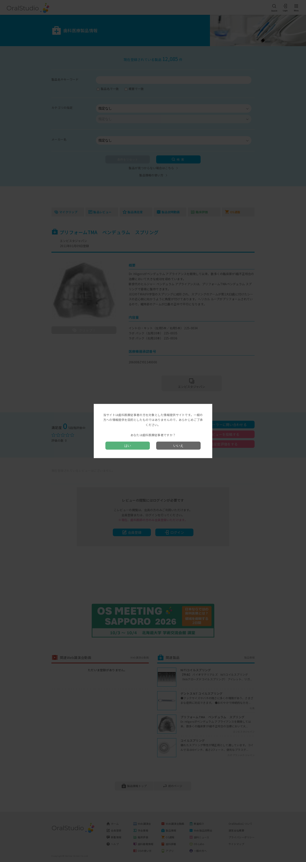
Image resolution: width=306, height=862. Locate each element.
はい (127, 445)
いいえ (178, 445)
